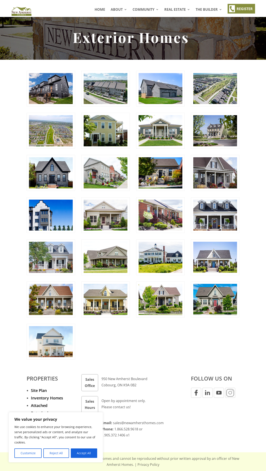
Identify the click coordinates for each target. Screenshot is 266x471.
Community (143, 10)
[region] (56, 437)
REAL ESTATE (175, 10)
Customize (28, 453)
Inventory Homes (47, 398)
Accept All (84, 453)
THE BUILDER (207, 10)
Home (100, 10)
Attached (39, 405)
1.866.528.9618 (126, 429)
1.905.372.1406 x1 (115, 435)
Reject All (56, 453)
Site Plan (39, 390)
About (117, 10)
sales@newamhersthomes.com (138, 423)
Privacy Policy (148, 464)
